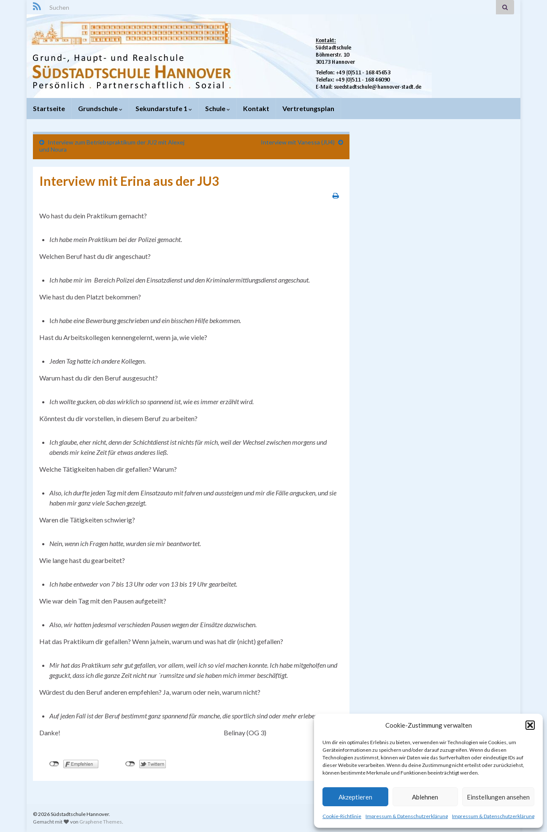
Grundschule (100, 108)
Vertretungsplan (308, 108)
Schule (217, 108)
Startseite (49, 108)
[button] (530, 725)
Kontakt (256, 108)
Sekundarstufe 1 (163, 108)
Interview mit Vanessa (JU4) (298, 142)
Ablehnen (425, 797)
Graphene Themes (100, 821)
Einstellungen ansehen (498, 797)
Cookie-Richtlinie (341, 816)
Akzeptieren (355, 797)
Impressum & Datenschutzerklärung (407, 816)
